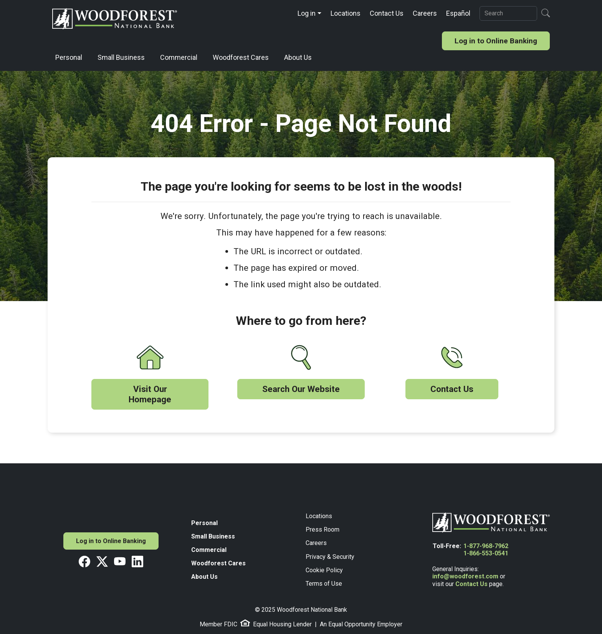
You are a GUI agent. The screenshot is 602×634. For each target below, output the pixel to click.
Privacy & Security (330, 556)
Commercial (178, 57)
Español (458, 13)
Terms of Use (324, 583)
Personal (68, 57)
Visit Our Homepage (150, 394)
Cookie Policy (324, 570)
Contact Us (387, 13)
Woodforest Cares (241, 57)
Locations (346, 13)
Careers (425, 13)
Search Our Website (301, 389)
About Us (298, 57)
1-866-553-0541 (485, 553)
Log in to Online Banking (496, 40)
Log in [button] (307, 13)
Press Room (322, 529)
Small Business (121, 57)
